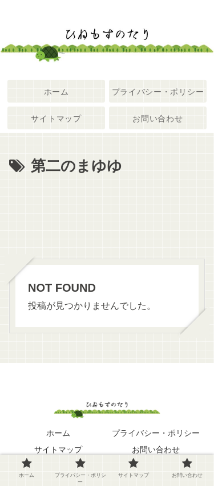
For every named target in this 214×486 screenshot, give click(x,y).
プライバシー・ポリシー (156, 433)
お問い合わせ (156, 449)
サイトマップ (58, 449)
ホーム (58, 433)
